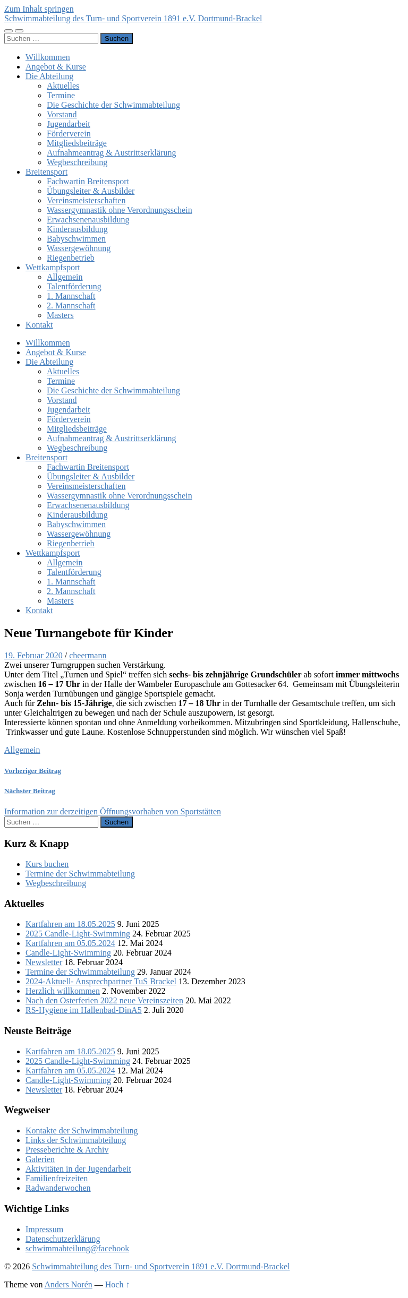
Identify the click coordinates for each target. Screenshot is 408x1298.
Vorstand (62, 114)
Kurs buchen (47, 864)
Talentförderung (74, 286)
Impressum (44, 1229)
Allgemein (65, 276)
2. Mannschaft (71, 305)
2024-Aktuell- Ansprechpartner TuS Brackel (101, 981)
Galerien (40, 1159)
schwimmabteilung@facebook (77, 1248)
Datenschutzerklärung (63, 1238)
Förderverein (69, 133)
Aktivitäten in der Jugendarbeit (78, 1168)
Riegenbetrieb (71, 257)
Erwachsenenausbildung (88, 219)
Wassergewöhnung (78, 248)
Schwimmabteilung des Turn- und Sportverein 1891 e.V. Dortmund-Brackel (133, 18)
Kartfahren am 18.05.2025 (70, 924)
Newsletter (44, 962)
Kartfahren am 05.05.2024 (70, 943)
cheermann (87, 655)
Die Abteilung (49, 76)
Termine (61, 95)
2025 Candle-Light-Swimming (78, 933)
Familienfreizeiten (57, 1178)
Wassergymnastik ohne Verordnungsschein (119, 209)
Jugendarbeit (68, 123)
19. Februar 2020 (33, 655)
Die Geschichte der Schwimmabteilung (113, 104)
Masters (60, 315)
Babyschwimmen (76, 238)
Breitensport (46, 171)
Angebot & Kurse (56, 66)
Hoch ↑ (117, 1284)
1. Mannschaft (71, 295)
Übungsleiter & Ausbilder (90, 190)
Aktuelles (63, 85)
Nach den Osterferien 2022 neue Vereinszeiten (104, 1000)
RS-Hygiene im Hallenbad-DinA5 (84, 1010)
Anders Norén (68, 1284)
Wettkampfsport (53, 267)
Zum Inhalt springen (39, 8)
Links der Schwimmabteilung (76, 1140)
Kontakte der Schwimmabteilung (82, 1130)
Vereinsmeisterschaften (86, 200)
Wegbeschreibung (77, 162)
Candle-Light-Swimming (68, 952)
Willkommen (48, 57)
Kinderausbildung (77, 229)
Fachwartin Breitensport (88, 181)
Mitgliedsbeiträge (77, 143)
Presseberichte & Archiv (67, 1149)
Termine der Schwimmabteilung (80, 873)
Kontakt (39, 324)
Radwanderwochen (58, 1187)
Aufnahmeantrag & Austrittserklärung (111, 152)
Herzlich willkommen (63, 990)
